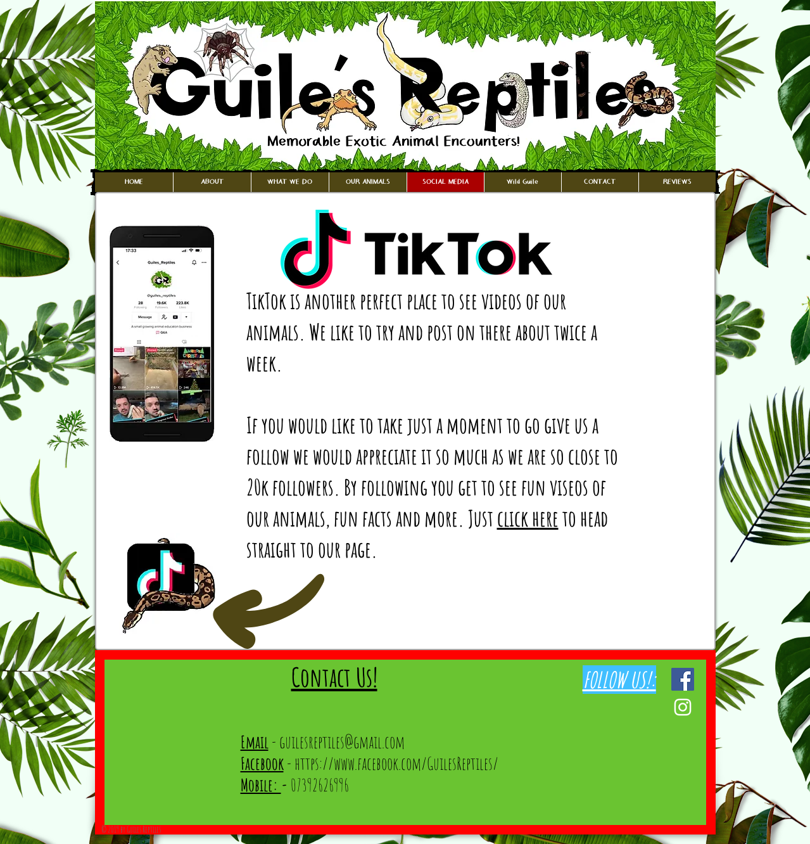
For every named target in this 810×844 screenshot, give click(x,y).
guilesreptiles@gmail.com (342, 742)
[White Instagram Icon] (682, 707)
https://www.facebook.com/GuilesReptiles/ (396, 763)
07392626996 (315, 785)
